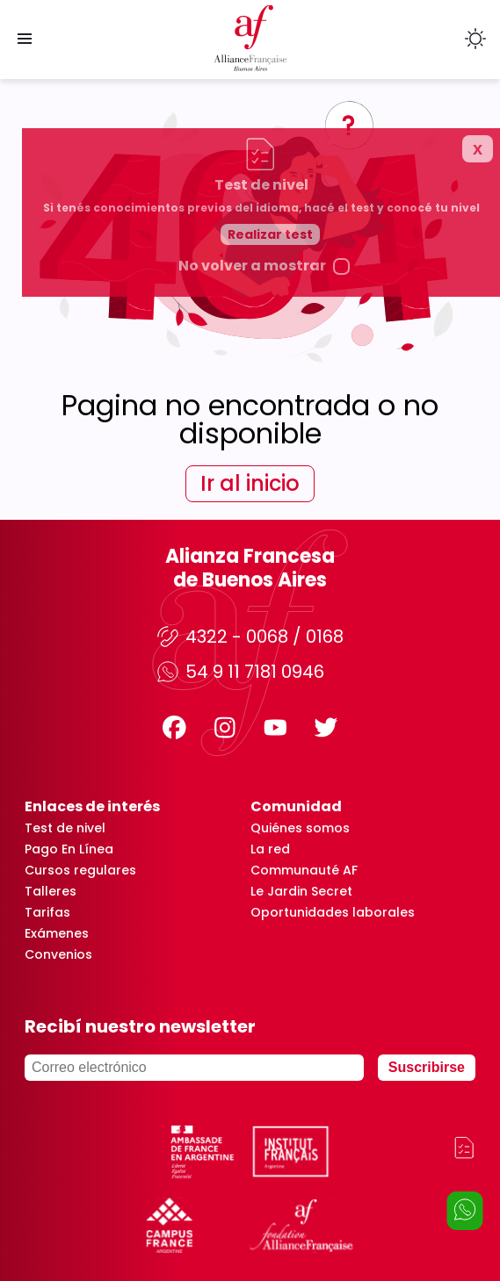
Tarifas (47, 912)
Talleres (50, 891)
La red (270, 849)
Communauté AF (304, 870)
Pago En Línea (69, 849)
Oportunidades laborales (332, 912)
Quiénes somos (300, 828)
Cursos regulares (80, 870)
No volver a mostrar (294, 471)
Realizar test (312, 439)
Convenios (58, 954)
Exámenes (57, 933)
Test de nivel (65, 828)
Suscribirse (426, 1067)
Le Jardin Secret (301, 891)
